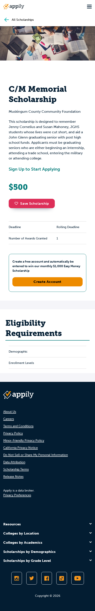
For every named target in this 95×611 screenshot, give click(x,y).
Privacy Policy (13, 433)
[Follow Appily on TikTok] (61, 578)
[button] (17, 203)
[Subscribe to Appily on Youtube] (77, 578)
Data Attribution (14, 462)
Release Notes (13, 476)
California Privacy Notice (20, 448)
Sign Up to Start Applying (34, 169)
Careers (8, 419)
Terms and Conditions (18, 426)
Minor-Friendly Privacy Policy (23, 440)
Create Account (47, 282)
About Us (9, 412)
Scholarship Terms (16, 469)
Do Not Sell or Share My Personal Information (35, 455)
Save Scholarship (32, 203)
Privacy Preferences (17, 495)
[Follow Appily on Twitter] (31, 578)
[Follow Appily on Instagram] (16, 578)
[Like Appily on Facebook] (46, 578)
